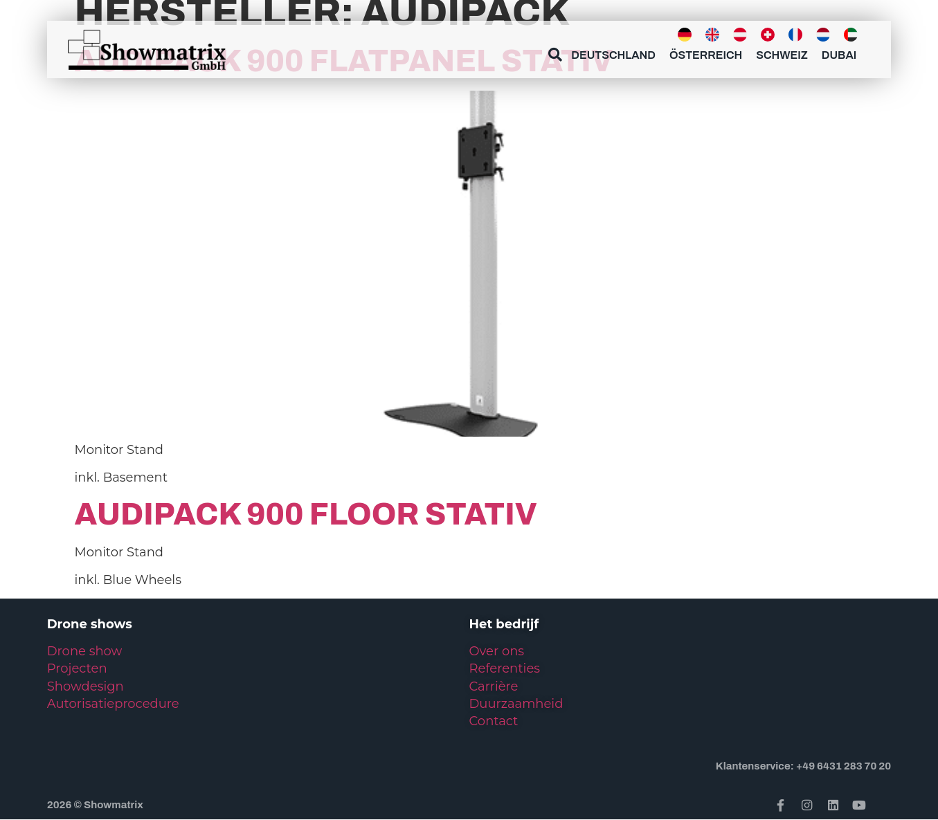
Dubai (839, 55)
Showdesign (85, 686)
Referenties (505, 668)
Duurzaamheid (516, 703)
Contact (493, 721)
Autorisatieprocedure (113, 703)
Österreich (705, 55)
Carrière (493, 686)
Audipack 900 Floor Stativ (306, 514)
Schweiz (782, 55)
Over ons (497, 651)
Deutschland (613, 55)
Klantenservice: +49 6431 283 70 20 (803, 766)
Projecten (77, 668)
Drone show (85, 651)
